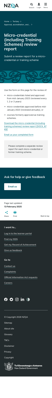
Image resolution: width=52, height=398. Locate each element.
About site (9, 328)
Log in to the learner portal (18, 233)
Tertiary (16, 21)
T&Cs (6, 340)
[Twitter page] (11, 299)
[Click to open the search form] (31, 6)
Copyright (9, 357)
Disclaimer (9, 346)
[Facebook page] (6, 299)
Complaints (10, 271)
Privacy (7, 352)
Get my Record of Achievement (20, 244)
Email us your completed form (18, 134)
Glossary (8, 334)
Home (7, 21)
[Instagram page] (17, 299)
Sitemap (8, 323)
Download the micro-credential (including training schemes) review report (25, 126)
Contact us (9, 266)
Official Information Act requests (20, 277)
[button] (6, 214)
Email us (12, 186)
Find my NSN (11, 239)
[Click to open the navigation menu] (46, 6)
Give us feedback (13, 250)
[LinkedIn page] (22, 299)
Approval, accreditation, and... (17, 24)
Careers (8, 282)
